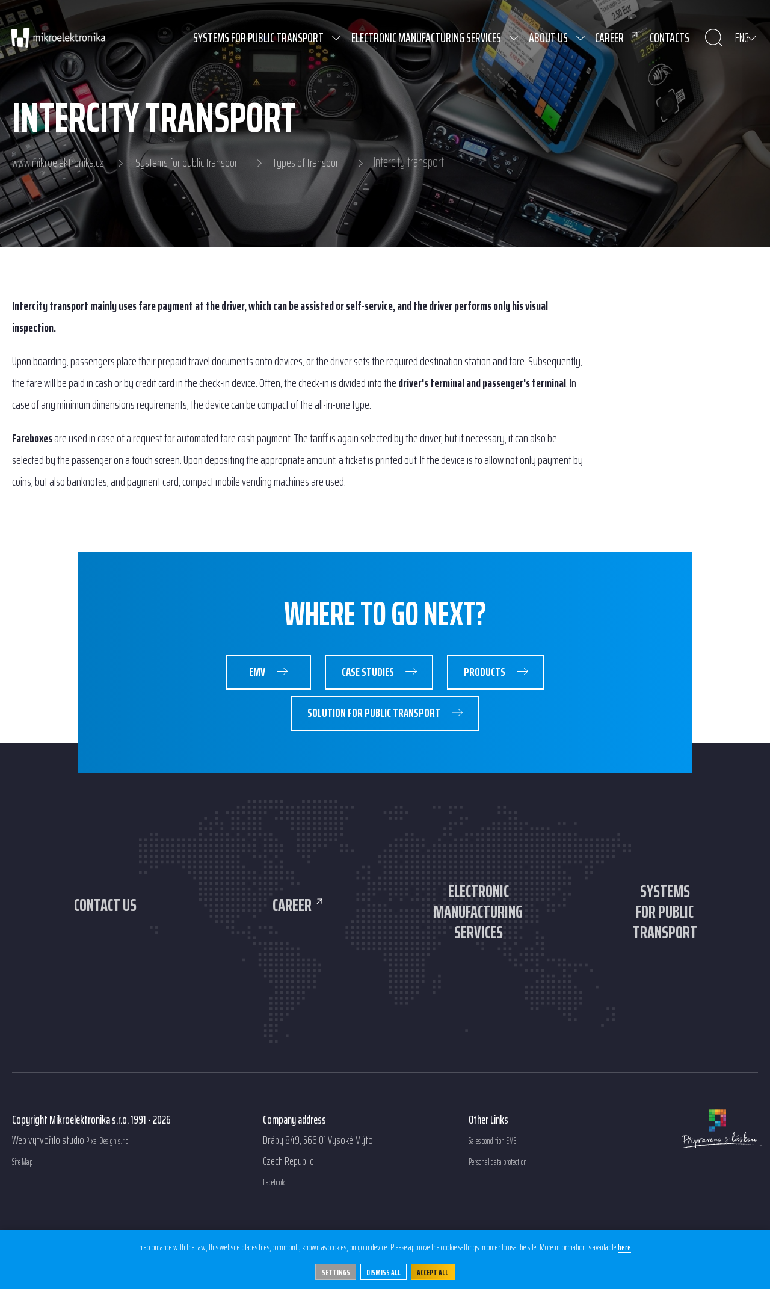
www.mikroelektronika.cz (60, 162)
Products (513, 675)
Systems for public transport (197, 162)
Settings (329, 1270)
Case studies (373, 675)
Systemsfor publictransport (665, 938)
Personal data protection (512, 1198)
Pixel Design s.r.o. (116, 1177)
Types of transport (322, 162)
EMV (232, 675)
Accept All (439, 1270)
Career (292, 917)
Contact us (105, 917)
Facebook (279, 1219)
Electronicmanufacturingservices (478, 938)
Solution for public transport (373, 723)
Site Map (27, 1198)
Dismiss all (383, 1270)
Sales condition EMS (503, 1177)
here (631, 1246)
